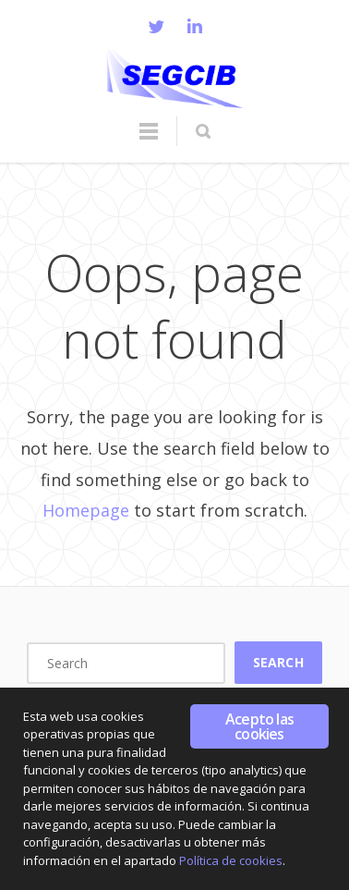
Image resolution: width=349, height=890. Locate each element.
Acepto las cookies (259, 726)
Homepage (85, 510)
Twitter (156, 25)
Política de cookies (231, 860)
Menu (148, 139)
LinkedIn (194, 25)
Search (278, 662)
